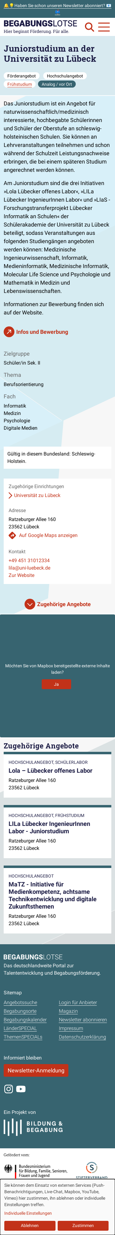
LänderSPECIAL (20, 1028)
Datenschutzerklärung (82, 1037)
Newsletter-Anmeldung (36, 1070)
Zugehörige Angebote (64, 604)
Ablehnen (30, 1225)
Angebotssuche (20, 1002)
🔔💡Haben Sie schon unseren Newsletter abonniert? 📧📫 (57, 8)
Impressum (71, 1028)
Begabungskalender (25, 1020)
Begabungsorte (20, 1011)
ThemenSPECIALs (23, 1037)
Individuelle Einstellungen (28, 1213)
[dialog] (57, 1207)
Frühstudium (19, 84)
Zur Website (21, 575)
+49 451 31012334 (29, 560)
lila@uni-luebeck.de (29, 568)
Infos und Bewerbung (42, 332)
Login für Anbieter (78, 1002)
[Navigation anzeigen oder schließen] (104, 27)
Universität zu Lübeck (37, 495)
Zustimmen (83, 1225)
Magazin (68, 1011)
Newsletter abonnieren (83, 1020)
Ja (56, 684)
